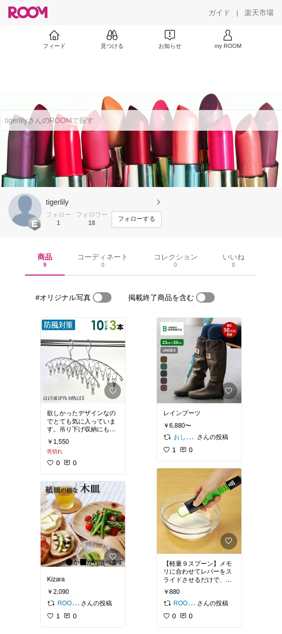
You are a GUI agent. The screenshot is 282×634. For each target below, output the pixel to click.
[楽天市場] (259, 12)
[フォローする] (137, 219)
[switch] (102, 297)
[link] (83, 360)
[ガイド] (219, 12)
